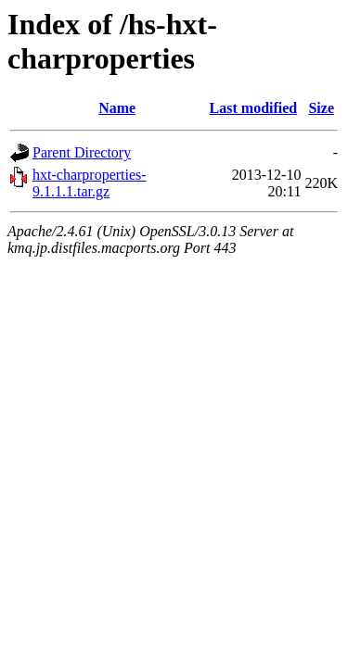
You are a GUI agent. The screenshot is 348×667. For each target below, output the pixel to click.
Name (116, 108)
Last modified (254, 108)
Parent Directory (81, 152)
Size (321, 108)
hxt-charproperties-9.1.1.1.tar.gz (89, 183)
